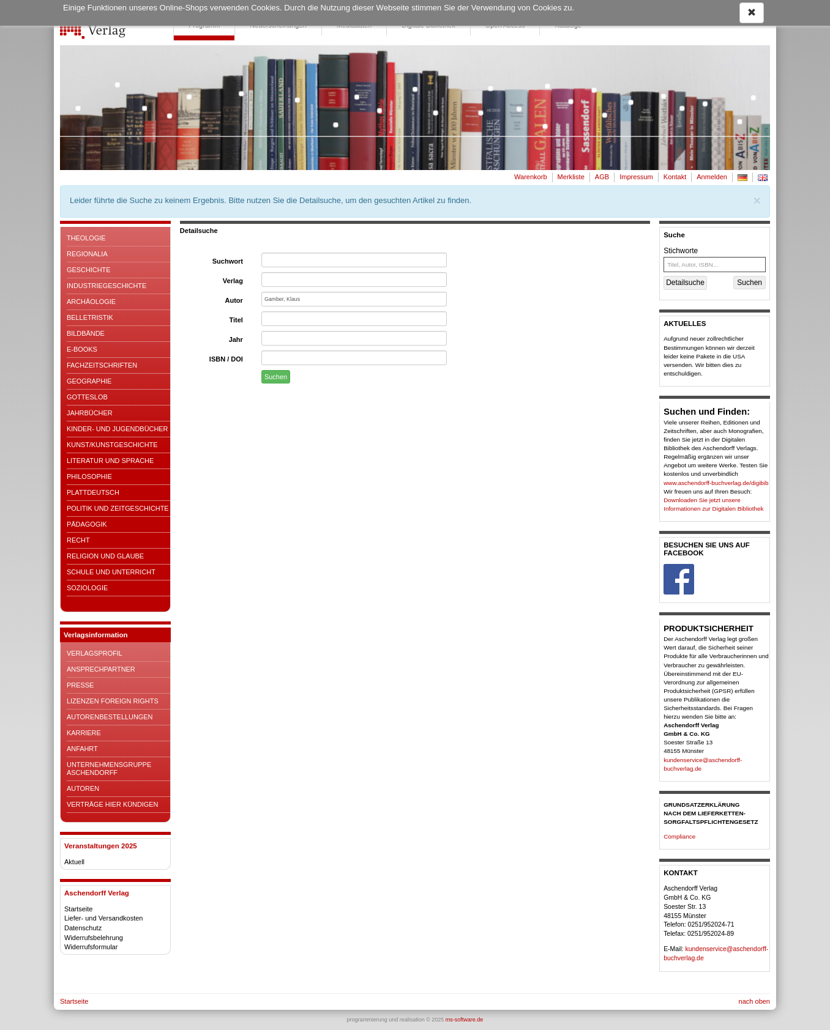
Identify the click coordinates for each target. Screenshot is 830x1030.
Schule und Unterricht (111, 572)
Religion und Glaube (105, 556)
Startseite (78, 909)
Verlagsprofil (94, 653)
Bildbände (86, 333)
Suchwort (227, 261)
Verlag (233, 280)
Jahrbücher (90, 413)
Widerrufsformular (91, 946)
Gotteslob (87, 397)
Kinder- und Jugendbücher (117, 428)
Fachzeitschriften (102, 365)
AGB (602, 176)
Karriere (84, 732)
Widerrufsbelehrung (93, 937)
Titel (235, 320)
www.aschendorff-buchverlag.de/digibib (716, 483)
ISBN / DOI (226, 359)
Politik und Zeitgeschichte (118, 508)
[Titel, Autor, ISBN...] (715, 264)
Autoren (83, 788)
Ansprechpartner (101, 669)
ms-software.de (465, 1020)
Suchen (275, 376)
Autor (234, 300)
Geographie (89, 381)
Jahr (236, 339)
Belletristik (90, 317)
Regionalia (87, 254)
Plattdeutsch (93, 492)
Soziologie (87, 587)
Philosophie (89, 476)
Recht (78, 540)
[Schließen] (757, 200)
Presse (80, 685)
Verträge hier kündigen (112, 804)
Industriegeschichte (106, 285)
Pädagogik (87, 524)
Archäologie (91, 301)
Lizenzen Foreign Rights (113, 701)
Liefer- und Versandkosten (103, 918)
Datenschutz (83, 928)
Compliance (679, 836)
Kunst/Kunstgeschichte (112, 444)
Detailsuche (685, 282)
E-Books (82, 349)
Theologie (86, 238)
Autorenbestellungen (109, 717)
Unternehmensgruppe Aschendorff (109, 768)
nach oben (754, 1001)
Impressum (636, 176)
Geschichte (89, 269)
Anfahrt (82, 748)
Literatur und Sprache (110, 460)
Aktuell (74, 861)
